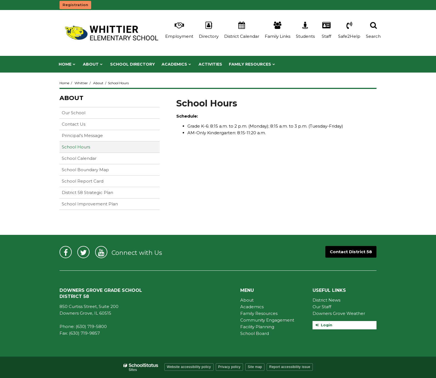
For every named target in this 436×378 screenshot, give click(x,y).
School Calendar (79, 158)
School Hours (76, 147)
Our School (73, 112)
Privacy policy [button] (229, 367)
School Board (254, 333)
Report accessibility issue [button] (289, 367)
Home (64, 83)
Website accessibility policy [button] (189, 367)
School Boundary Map (85, 169)
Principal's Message (82, 135)
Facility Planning (257, 326)
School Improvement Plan (90, 204)
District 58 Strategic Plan (87, 192)
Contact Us (73, 124)
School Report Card (91, 182)
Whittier (81, 83)
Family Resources (259, 313)
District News (326, 300)
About (98, 83)
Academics (252, 306)
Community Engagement (267, 320)
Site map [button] (255, 367)
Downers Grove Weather (339, 313)
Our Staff (322, 306)
